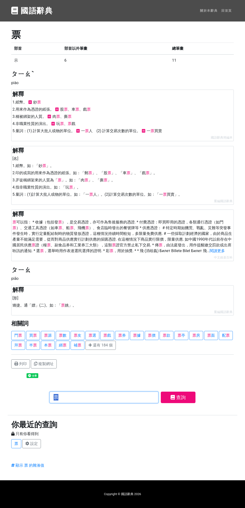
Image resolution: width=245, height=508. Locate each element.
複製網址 (44, 364)
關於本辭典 (208, 10)
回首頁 (226, 10)
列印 (20, 364)
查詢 (178, 397)
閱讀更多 (217, 251)
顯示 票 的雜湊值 (27, 465)
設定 (31, 443)
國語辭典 (32, 10)
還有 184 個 (101, 345)
